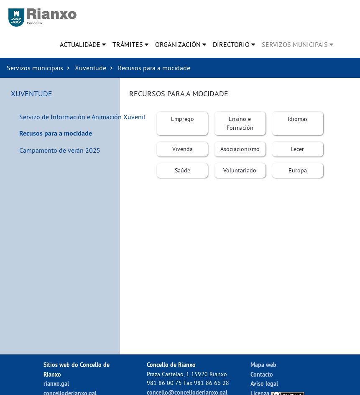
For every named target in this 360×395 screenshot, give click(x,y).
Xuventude (90, 68)
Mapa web (263, 365)
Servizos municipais (35, 68)
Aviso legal (264, 383)
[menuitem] (82, 44)
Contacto (261, 374)
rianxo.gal (56, 383)
